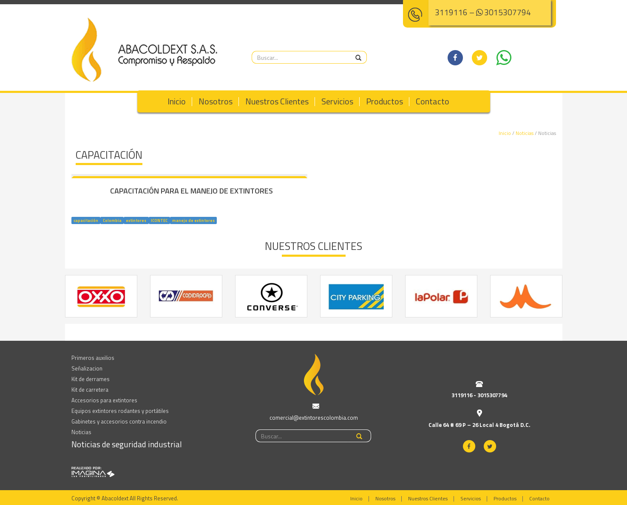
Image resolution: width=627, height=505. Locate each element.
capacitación (86, 220)
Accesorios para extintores (104, 400)
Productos (384, 101)
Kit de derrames (90, 379)
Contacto (432, 101)
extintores (136, 220)
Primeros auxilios (92, 358)
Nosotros (216, 101)
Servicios (337, 101)
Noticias (524, 133)
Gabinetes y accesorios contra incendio (119, 421)
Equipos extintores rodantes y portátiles (120, 411)
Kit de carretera (89, 389)
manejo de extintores (193, 220)
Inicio (176, 101)
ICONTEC (159, 220)
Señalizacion (86, 368)
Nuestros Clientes (277, 101)
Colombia (112, 220)
